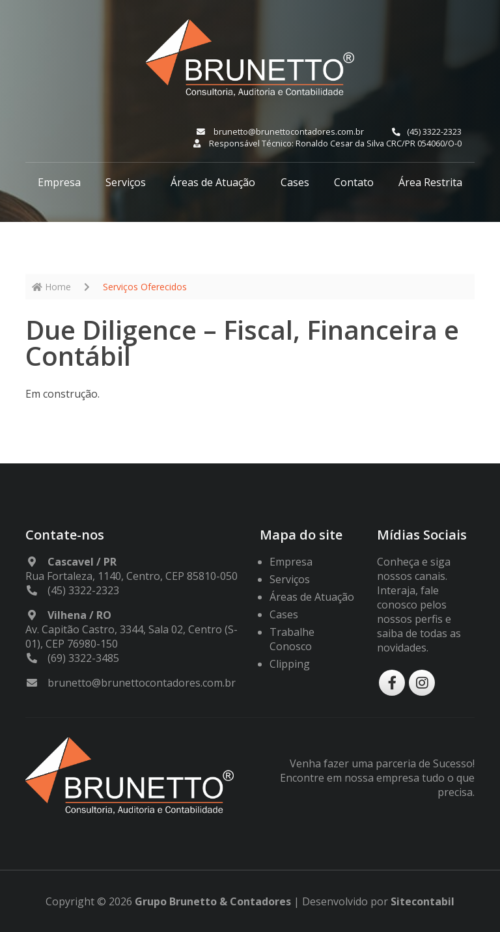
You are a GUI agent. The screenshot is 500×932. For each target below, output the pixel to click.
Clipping (290, 664)
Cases (295, 182)
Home (51, 287)
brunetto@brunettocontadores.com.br (280, 131)
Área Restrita (430, 182)
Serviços (125, 182)
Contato (354, 182)
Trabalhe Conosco (292, 639)
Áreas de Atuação (213, 182)
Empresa (59, 182)
